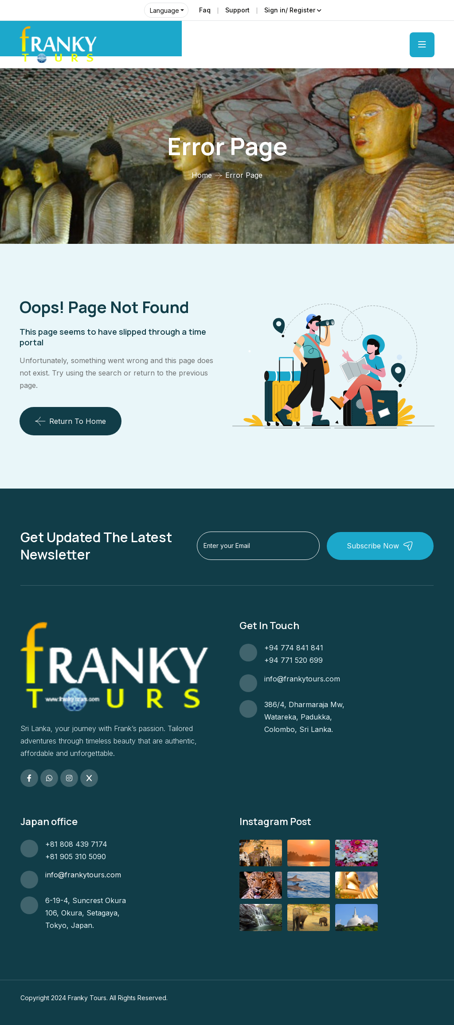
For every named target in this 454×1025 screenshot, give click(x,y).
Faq (205, 10)
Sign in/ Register (289, 10)
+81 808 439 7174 (76, 844)
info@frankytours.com (302, 678)
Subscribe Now (383, 545)
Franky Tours (87, 998)
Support (237, 10)
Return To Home (70, 421)
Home (202, 175)
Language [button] (164, 10)
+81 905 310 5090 (75, 856)
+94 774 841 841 (293, 647)
